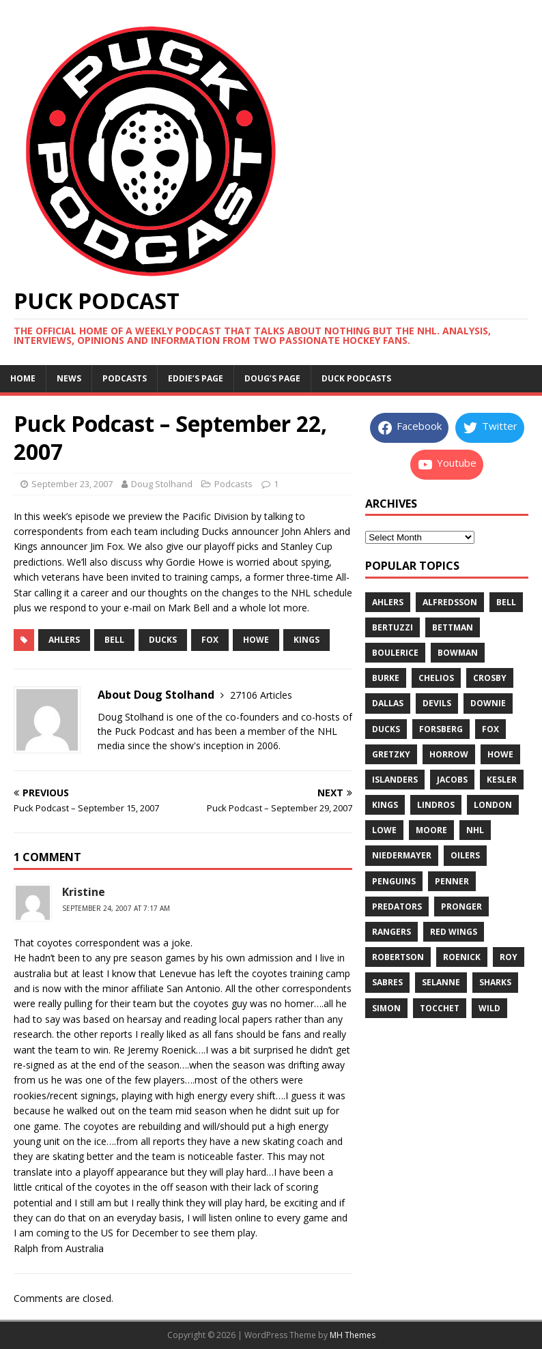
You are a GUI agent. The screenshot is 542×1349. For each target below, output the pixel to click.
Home (22, 378)
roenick (462, 957)
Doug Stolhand (161, 484)
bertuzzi (392, 627)
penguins (394, 881)
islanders (395, 779)
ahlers (64, 640)
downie (488, 703)
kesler (502, 779)
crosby (490, 678)
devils (437, 703)
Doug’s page (272, 378)
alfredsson (450, 602)
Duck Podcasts (356, 378)
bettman (452, 627)
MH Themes (352, 1335)
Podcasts (124, 378)
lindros (436, 805)
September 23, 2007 (72, 484)
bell (114, 640)
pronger (461, 906)
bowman (458, 652)
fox (209, 640)
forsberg (441, 729)
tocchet (439, 1008)
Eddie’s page (195, 378)
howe (256, 640)
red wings (453, 932)
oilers (465, 855)
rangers (391, 932)
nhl (475, 830)
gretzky (391, 754)
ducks (163, 640)
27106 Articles (261, 694)
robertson (398, 957)
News (69, 378)
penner (452, 881)
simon (386, 1008)
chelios (436, 678)
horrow (448, 754)
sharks (495, 982)
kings (306, 640)
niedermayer (401, 855)
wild (489, 1008)
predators (397, 906)
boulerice (395, 652)
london (493, 805)
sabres (387, 982)
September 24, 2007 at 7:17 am (116, 908)
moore (431, 830)
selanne (441, 982)
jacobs (452, 779)
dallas (387, 703)
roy (508, 957)
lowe (384, 830)
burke (385, 678)
